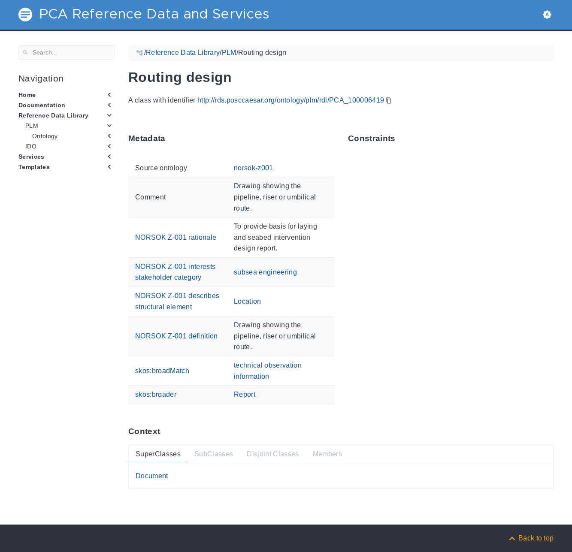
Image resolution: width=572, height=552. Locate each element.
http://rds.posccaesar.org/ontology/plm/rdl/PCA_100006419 (290, 100)
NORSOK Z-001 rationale (175, 237)
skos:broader (155, 394)
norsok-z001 (253, 168)
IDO (30, 146)
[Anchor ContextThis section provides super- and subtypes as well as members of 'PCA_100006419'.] (166, 431)
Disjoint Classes (273, 454)
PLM (31, 125)
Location (247, 301)
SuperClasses (158, 454)
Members (327, 454)
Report (244, 394)
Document (152, 476)
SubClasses (213, 454)
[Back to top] (531, 538)
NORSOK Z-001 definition (176, 336)
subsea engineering (265, 271)
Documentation (41, 105)
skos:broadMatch (162, 370)
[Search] (66, 52)
